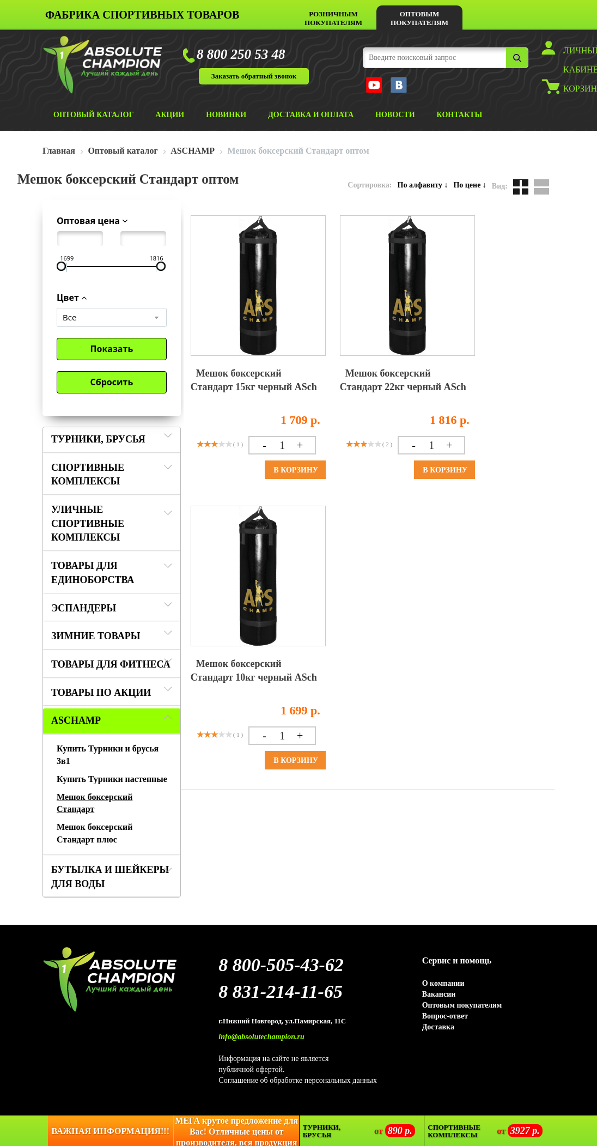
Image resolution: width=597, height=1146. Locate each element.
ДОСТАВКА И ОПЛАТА (311, 115)
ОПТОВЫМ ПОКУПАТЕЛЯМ (419, 18)
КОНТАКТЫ (460, 115)
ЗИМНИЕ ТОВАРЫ (95, 635)
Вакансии (439, 994)
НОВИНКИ (226, 115)
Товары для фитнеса (110, 664)
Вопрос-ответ (445, 1016)
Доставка (438, 1027)
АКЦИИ (169, 115)
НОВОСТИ (395, 115)
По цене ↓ (469, 185)
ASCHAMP (76, 720)
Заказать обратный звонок (253, 76)
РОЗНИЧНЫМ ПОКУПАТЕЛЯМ (333, 18)
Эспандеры (83, 608)
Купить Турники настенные (112, 779)
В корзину (295, 470)
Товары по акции (101, 692)
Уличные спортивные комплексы (87, 523)
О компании (443, 983)
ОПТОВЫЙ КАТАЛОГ (93, 115)
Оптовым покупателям (462, 1005)
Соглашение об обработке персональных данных (297, 1080)
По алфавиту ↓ (423, 185)
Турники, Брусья (98, 439)
